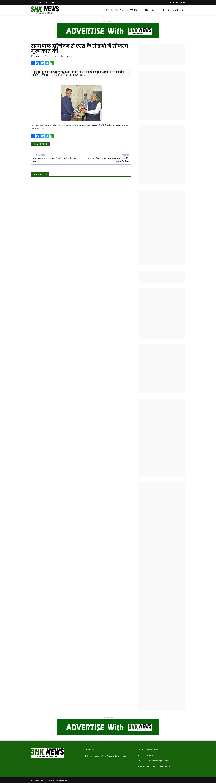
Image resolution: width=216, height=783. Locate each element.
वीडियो (182, 10)
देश (141, 10)
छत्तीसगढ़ (124, 10)
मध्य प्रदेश (133, 10)
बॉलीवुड (153, 10)
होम (107, 10)
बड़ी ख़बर (114, 10)
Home (53, 2)
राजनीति (162, 10)
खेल (169, 10)
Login (175, 780)
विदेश (146, 10)
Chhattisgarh (68, 56)
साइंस (175, 10)
